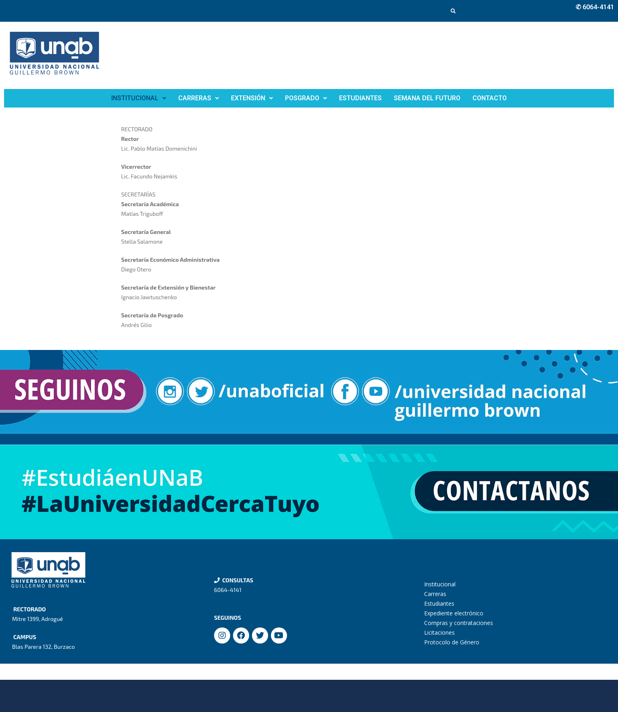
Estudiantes (439, 603)
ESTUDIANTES (360, 98)
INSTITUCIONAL (138, 98)
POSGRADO (306, 98)
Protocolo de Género (451, 642)
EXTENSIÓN (252, 98)
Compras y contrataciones (458, 623)
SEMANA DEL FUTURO (427, 98)
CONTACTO (489, 98)
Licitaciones (439, 632)
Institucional (440, 584)
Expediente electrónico (453, 613)
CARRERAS (198, 98)
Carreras (435, 594)
